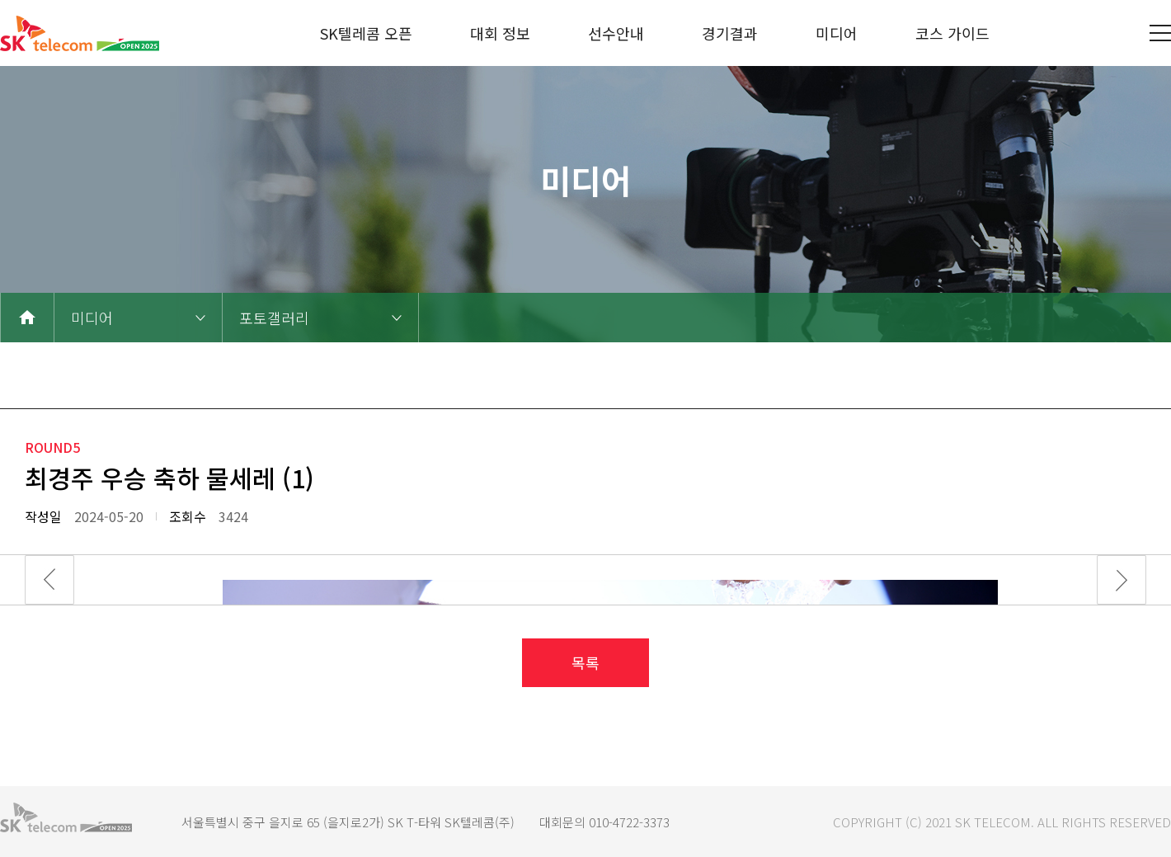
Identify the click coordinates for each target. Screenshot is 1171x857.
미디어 (837, 33)
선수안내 (616, 33)
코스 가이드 (952, 33)
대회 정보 (500, 33)
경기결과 (730, 33)
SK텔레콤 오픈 (366, 33)
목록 (585, 662)
